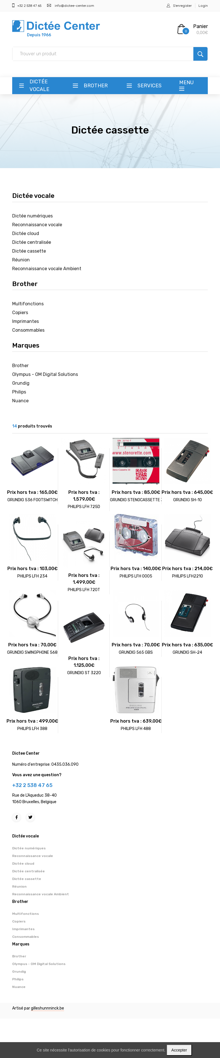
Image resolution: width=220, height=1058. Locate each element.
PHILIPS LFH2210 (187, 576)
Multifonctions (28, 303)
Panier (200, 26)
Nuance (20, 400)
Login (203, 6)
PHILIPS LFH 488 (136, 728)
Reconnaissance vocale (37, 224)
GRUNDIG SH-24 (187, 652)
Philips (19, 392)
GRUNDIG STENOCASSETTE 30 (138, 500)
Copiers (20, 312)
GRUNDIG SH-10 (187, 500)
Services (150, 85)
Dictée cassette (29, 251)
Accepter (179, 1050)
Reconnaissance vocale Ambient (46, 268)
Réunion (21, 260)
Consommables (28, 330)
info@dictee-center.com (74, 6)
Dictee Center (26, 753)
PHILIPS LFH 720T (84, 589)
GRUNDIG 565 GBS (136, 652)
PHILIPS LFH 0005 (136, 576)
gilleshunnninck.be (47, 1008)
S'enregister (182, 6)
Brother (96, 85)
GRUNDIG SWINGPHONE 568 (32, 652)
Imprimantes (25, 321)
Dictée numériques (32, 216)
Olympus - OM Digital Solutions (45, 374)
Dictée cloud (25, 233)
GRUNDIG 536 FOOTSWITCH (32, 500)
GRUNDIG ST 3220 (84, 672)
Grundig (20, 383)
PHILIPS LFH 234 (32, 576)
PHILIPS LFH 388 (32, 728)
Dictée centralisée (31, 242)
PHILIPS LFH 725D (84, 506)
